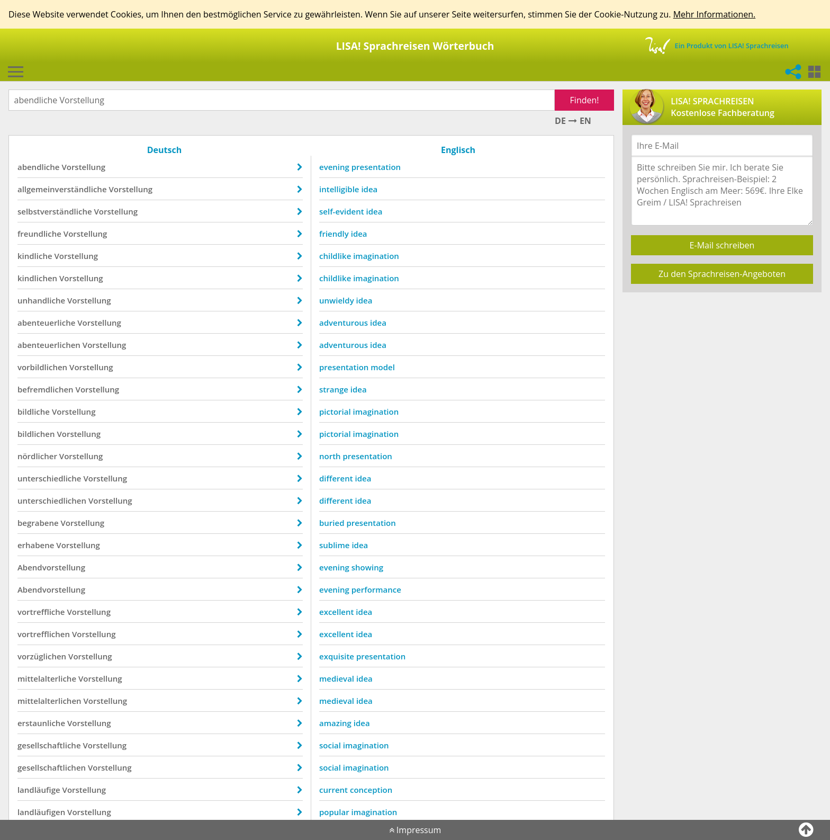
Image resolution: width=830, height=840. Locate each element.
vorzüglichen (41, 656)
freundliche (39, 233)
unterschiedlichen (51, 500)
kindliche (34, 256)
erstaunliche (41, 723)
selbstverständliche (54, 211)
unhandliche (41, 300)
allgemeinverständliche (62, 189)
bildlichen (36, 433)
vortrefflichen (43, 634)
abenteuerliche (46, 322)
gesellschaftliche (49, 745)
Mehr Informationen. (714, 14)
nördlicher (37, 456)
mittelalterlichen (49, 700)
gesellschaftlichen (51, 767)
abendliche (38, 167)
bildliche (33, 411)
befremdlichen (45, 389)
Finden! (584, 100)
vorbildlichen (42, 367)
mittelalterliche (46, 678)
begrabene (38, 522)
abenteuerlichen (48, 344)
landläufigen (41, 812)
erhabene (36, 545)
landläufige (38, 789)
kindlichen (37, 278)
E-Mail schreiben (722, 245)
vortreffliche (41, 611)
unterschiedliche (49, 478)
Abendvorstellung (51, 567)
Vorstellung (83, 167)
